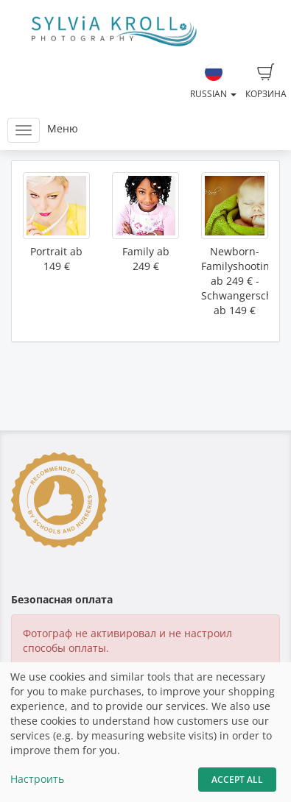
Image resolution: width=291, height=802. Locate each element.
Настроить (37, 779)
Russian (213, 81)
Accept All (237, 779)
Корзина (266, 81)
